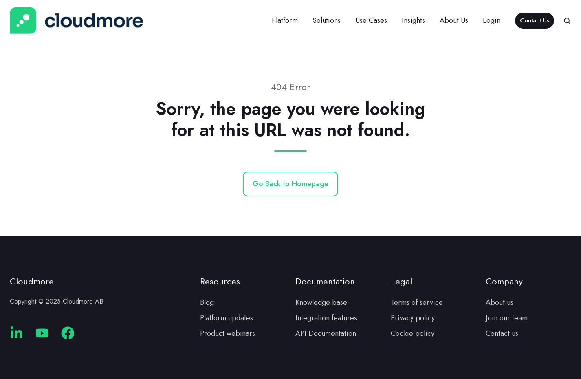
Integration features (326, 318)
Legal (401, 281)
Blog (207, 302)
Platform (285, 20)
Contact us (502, 333)
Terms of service (417, 302)
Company (504, 281)
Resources (220, 281)
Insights (413, 20)
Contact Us (534, 20)
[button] (567, 21)
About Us (454, 20)
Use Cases (371, 20)
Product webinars (227, 333)
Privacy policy (413, 318)
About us (499, 302)
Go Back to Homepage (290, 183)
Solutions (327, 20)
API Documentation (325, 333)
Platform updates (226, 318)
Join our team (507, 318)
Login (491, 20)
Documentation (325, 281)
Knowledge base (321, 302)
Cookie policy (412, 333)
